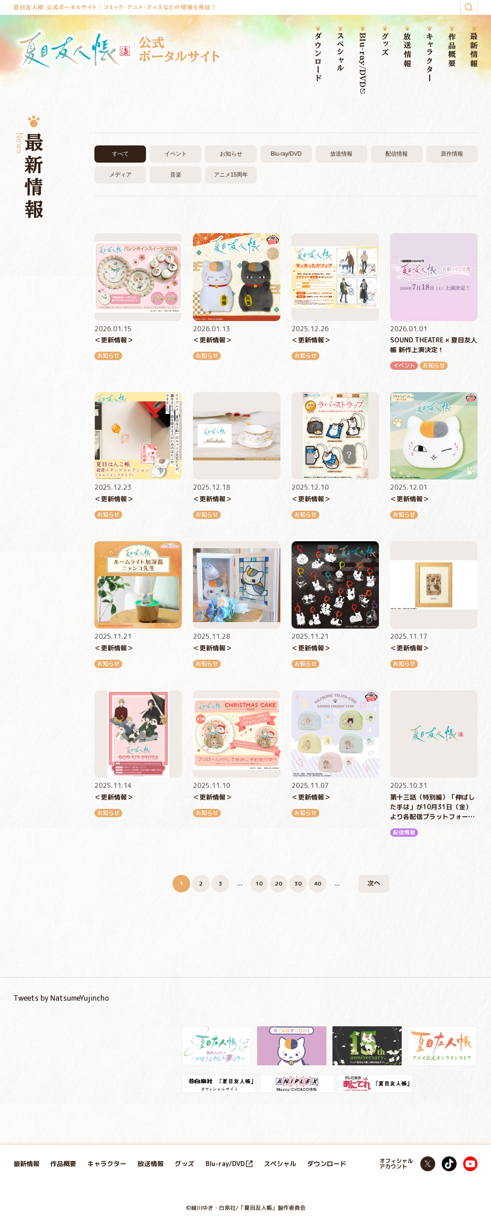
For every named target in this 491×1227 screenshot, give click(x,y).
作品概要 (452, 50)
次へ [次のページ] (373, 883)
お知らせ (231, 154)
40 (317, 883)
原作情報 (452, 154)
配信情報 (396, 154)
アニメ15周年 (231, 174)
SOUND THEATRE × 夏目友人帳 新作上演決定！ (433, 344)
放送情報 (407, 50)
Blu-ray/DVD (362, 63)
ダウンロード (318, 58)
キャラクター (429, 57)
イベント (176, 154)
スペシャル (340, 52)
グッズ (385, 45)
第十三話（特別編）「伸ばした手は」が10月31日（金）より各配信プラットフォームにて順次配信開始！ (432, 807)
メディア (120, 174)
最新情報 (474, 50)
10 (259, 883)
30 (298, 883)
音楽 (175, 174)
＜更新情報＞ (113, 339)
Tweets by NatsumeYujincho (61, 998)
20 (278, 883)
